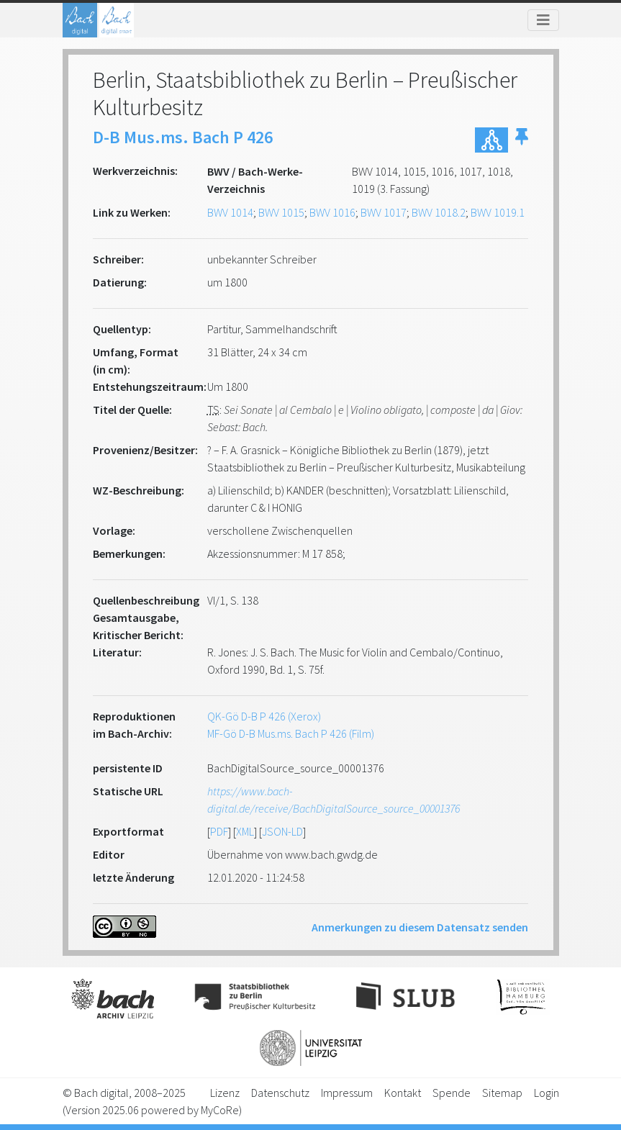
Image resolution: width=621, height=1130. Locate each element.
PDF (219, 831)
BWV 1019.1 (498, 212)
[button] (521, 140)
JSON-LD (282, 831)
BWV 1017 (384, 212)
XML (245, 831)
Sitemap (502, 1092)
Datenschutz (280, 1092)
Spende (451, 1092)
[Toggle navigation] (543, 20)
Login (546, 1092)
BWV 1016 (332, 212)
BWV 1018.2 (439, 212)
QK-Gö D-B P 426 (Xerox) (264, 716)
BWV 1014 (230, 212)
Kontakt (402, 1092)
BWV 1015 (281, 212)
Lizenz (225, 1092)
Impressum (347, 1092)
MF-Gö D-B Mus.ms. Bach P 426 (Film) (290, 733)
